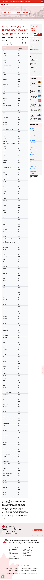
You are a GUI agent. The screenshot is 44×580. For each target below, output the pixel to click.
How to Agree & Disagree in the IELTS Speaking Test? (33, 82)
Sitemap (30, 573)
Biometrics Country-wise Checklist (34, 45)
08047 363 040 (13, 561)
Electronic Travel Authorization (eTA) (33, 68)
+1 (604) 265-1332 (25, 1)
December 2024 (33, 142)
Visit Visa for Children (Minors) (34, 55)
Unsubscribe (35, 573)
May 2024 (32, 159)
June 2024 (32, 156)
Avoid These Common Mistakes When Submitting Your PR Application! (34, 87)
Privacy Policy (11, 575)
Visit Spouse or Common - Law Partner (35, 60)
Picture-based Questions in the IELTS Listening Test (34, 101)
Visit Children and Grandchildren (33, 64)
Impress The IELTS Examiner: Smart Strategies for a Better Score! (33, 105)
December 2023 (33, 171)
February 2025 (33, 137)
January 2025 (32, 140)
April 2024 (32, 161)
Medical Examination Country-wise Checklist (35, 41)
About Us (11, 573)
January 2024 (32, 168)
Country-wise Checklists (34, 49)
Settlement (17, 573)
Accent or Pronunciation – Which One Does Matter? (33, 91)
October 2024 (32, 147)
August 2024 (32, 152)
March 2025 (32, 135)
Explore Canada (33, 74)
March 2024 (32, 164)
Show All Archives (34, 176)
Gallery (22, 575)
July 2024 (32, 154)
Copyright (17, 575)
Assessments (33, 575)
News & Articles (24, 573)
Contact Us (27, 575)
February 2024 (33, 166)
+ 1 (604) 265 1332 (27, 560)
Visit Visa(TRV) (33, 71)
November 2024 (33, 145)
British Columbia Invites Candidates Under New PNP (33, 96)
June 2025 (32, 128)
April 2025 (32, 133)
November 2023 (33, 173)
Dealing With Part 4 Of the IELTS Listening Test (33, 119)
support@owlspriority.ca (6, 1)
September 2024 (33, 149)
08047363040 (16, 1)
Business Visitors (33, 52)
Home (4, 19)
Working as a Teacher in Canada (33, 110)
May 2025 (32, 130)
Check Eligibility (35, 33)
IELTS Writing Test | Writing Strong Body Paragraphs (34, 115)
